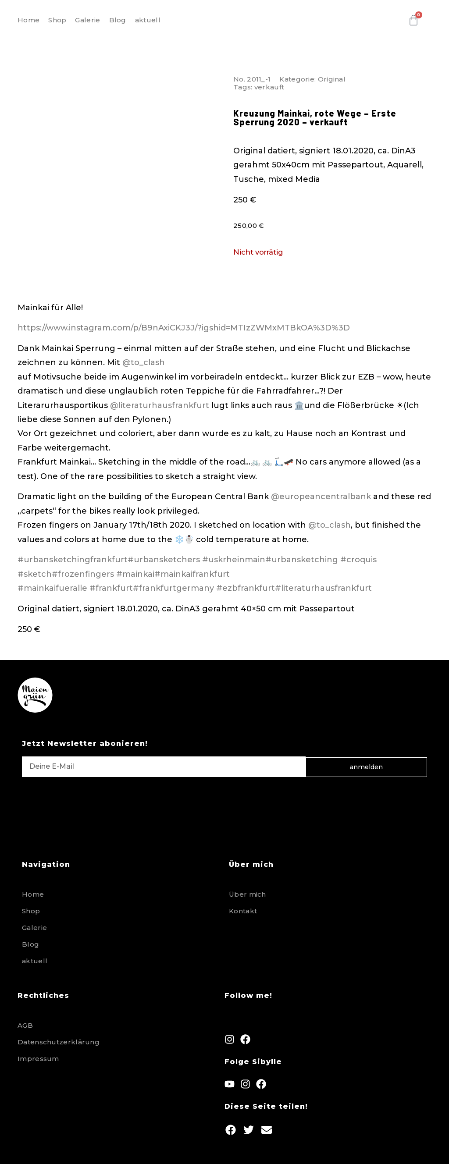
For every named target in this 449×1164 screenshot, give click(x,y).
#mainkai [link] (135, 574)
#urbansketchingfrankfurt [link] (73, 559)
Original (332, 79)
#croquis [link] (358, 559)
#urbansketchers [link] (164, 559)
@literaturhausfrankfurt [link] (159, 405)
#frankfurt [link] (111, 588)
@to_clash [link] (143, 362)
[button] (230, 1130)
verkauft (269, 87)
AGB (25, 1025)
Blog (117, 20)
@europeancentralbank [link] (321, 496)
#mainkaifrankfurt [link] (192, 574)
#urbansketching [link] (301, 559)
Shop (57, 20)
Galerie (87, 20)
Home (28, 20)
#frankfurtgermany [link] (173, 588)
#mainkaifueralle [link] (52, 588)
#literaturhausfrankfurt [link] (323, 588)
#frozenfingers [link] (83, 574)
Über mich (247, 894)
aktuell (147, 20)
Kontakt (243, 911)
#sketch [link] (35, 574)
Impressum (38, 1058)
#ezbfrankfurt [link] (245, 588)
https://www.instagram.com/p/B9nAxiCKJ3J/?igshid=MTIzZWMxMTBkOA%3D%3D (184, 328)
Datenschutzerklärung (59, 1042)
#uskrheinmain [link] (233, 559)
